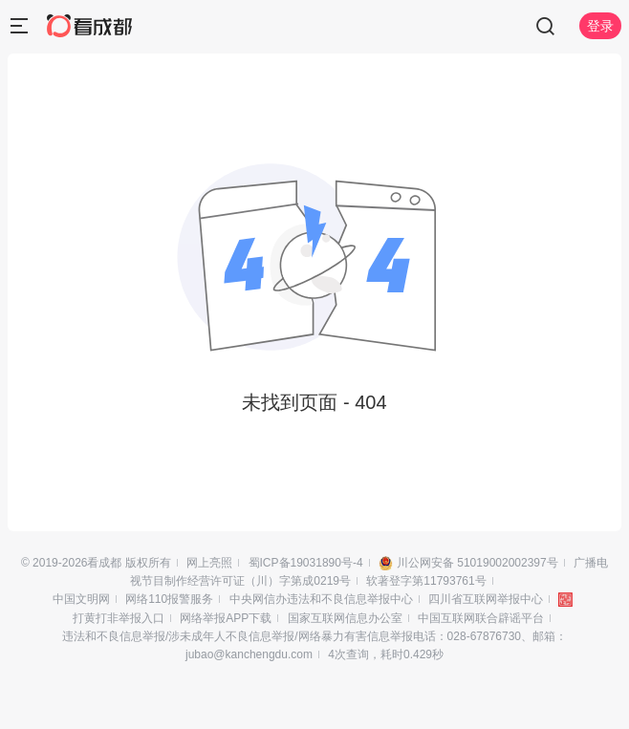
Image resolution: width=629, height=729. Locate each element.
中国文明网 (81, 599)
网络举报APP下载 (225, 618)
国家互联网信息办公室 (345, 618)
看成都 (104, 562)
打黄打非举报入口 (118, 618)
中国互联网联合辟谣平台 (481, 618)
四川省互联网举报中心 (485, 599)
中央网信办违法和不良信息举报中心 (321, 599)
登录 (600, 25)
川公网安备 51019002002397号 (477, 562)
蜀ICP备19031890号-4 (306, 562)
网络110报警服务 (169, 599)
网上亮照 (209, 562)
